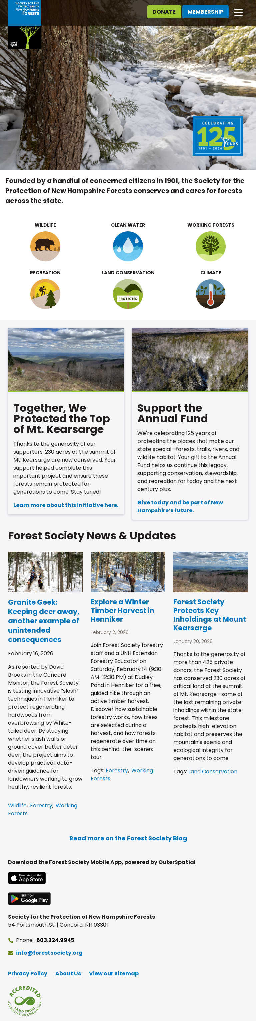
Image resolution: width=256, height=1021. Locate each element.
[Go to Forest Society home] (24, 24)
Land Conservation (212, 771)
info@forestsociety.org (49, 953)
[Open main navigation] (238, 12)
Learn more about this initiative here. (65, 505)
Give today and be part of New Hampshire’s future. (180, 506)
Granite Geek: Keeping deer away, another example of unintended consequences (43, 620)
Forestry (41, 805)
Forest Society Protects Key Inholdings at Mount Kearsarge (209, 615)
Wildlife (17, 805)
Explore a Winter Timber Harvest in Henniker (122, 610)
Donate (164, 12)
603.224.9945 (55, 940)
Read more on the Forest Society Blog (128, 838)
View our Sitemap (114, 973)
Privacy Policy (27, 973)
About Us (68, 973)
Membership (205, 12)
